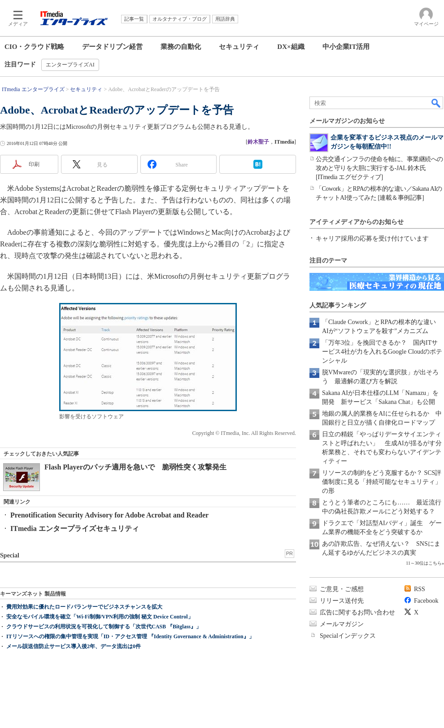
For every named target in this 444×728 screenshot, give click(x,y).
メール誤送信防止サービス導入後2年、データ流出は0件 (73, 646)
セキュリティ (239, 46)
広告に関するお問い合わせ (357, 612)
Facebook (426, 600)
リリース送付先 (342, 600)
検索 (436, 102)
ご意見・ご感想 (342, 589)
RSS (419, 589)
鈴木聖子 (258, 142)
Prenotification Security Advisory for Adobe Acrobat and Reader (109, 515)
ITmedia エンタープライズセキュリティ (74, 528)
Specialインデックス (348, 635)
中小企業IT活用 (346, 46)
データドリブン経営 (112, 46)
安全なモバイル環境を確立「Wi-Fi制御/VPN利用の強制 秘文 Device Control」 (99, 617)
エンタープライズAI (70, 64)
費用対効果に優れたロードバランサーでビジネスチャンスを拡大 (84, 607)
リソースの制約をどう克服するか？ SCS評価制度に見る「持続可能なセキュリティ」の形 (381, 481)
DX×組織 (290, 46)
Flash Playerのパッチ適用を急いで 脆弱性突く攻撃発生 (135, 467)
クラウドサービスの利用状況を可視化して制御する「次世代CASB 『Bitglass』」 (103, 626)
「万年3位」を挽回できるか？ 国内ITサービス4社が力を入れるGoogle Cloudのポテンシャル (382, 351)
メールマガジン (342, 624)
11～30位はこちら (424, 563)
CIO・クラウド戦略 (34, 46)
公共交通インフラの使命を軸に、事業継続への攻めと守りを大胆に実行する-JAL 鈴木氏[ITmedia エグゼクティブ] (379, 168)
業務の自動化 (181, 46)
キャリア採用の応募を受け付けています (372, 238)
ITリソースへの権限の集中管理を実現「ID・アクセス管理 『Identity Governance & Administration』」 (130, 636)
